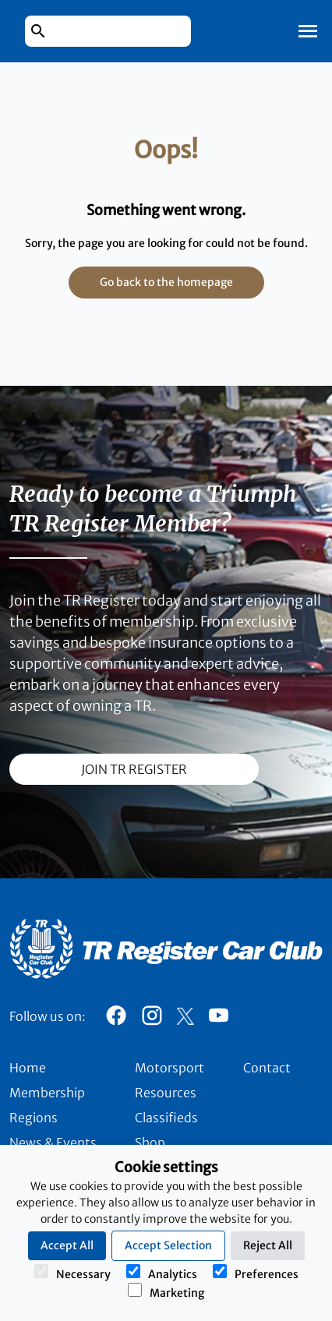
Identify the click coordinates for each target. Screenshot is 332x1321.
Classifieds (166, 1117)
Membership (47, 1092)
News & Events (53, 1142)
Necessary (72, 1272)
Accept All (67, 1245)
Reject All (267, 1245)
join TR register (134, 769)
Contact (267, 1068)
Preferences (255, 1272)
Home (27, 1068)
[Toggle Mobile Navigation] (308, 31)
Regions (33, 1117)
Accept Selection (168, 1245)
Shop (150, 1142)
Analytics (161, 1272)
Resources (165, 1092)
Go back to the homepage (166, 282)
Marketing (166, 1291)
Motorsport (169, 1068)
